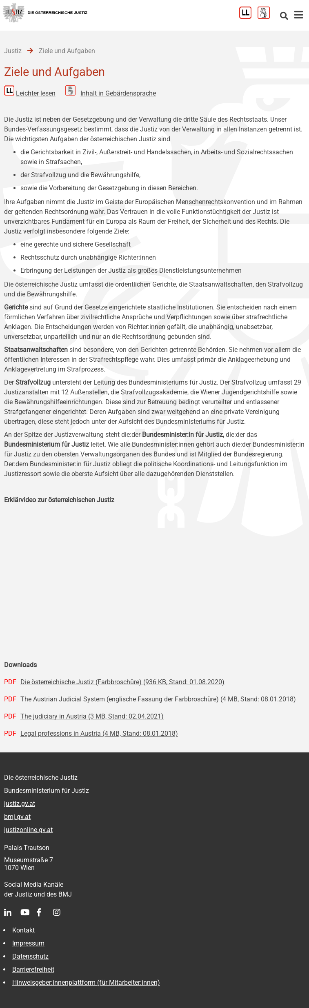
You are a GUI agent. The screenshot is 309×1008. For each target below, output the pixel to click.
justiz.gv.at (19, 804)
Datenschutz (30, 956)
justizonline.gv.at (28, 830)
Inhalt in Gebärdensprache (118, 93)
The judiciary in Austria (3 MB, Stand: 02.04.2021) (92, 716)
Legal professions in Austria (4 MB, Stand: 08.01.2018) (99, 733)
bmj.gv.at (17, 817)
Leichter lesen (36, 93)
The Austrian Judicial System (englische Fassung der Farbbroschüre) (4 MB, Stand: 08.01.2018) (158, 699)
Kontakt (23, 930)
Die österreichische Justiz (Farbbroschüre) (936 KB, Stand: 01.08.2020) (122, 682)
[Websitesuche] (284, 16)
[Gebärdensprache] (267, 16)
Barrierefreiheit (33, 969)
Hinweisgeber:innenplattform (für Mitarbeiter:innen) (86, 982)
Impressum (28, 943)
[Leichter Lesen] (248, 16)
